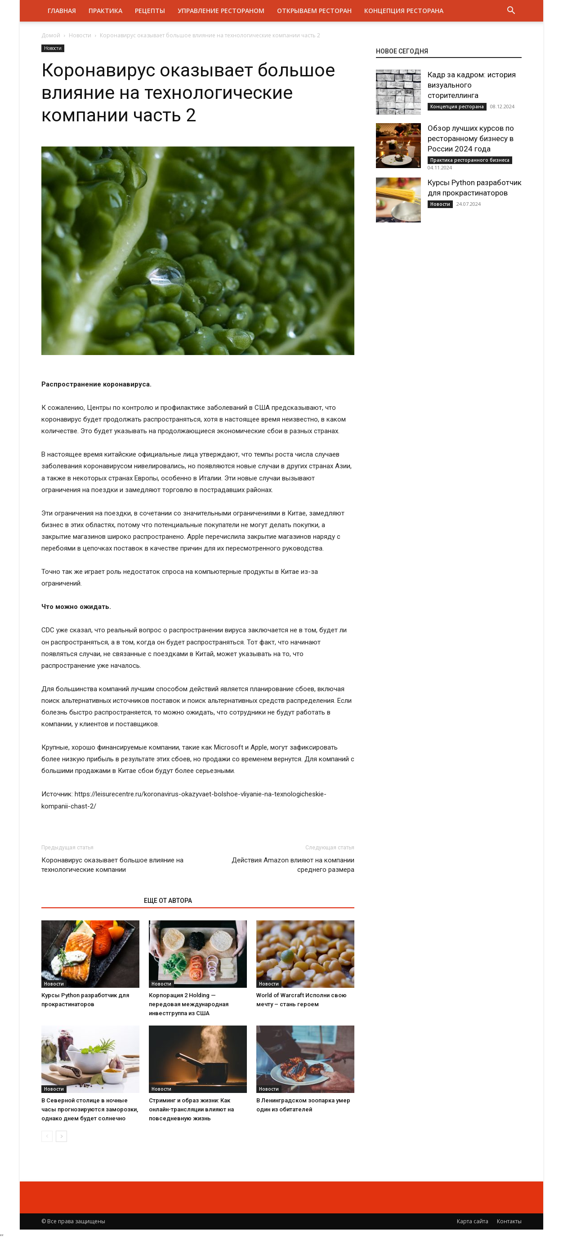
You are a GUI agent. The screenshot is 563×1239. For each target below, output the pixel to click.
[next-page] (61, 1136)
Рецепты (150, 10)
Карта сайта (472, 1221)
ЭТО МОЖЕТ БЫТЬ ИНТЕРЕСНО (87, 900)
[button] (511, 11)
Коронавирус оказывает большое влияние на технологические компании (112, 865)
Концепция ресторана (403, 10)
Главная (62, 10)
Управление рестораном (221, 10)
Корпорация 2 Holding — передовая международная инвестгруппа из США (188, 1004)
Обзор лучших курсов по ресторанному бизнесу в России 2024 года (471, 138)
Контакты (509, 1221)
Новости (80, 35)
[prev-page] (47, 1136)
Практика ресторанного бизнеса (469, 160)
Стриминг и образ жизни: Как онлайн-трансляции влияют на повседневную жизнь (191, 1109)
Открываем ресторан (314, 10)
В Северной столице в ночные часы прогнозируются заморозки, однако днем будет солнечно (89, 1109)
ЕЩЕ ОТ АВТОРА (168, 900)
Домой (50, 35)
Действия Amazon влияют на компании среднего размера (293, 865)
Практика (105, 10)
